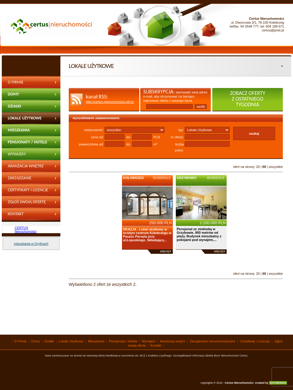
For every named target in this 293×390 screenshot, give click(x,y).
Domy (13, 94)
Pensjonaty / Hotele (27, 142)
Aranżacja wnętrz (26, 166)
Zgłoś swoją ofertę (27, 201)
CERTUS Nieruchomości (25, 229)
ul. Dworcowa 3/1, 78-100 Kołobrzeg (257, 22)
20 (258, 167)
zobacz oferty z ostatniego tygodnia (247, 99)
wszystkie (276, 167)
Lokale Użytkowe (25, 118)
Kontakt (16, 213)
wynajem (17, 154)
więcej (164, 251)
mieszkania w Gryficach (31, 243)
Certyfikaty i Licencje (28, 189)
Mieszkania (19, 130)
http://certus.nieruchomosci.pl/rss (110, 102)
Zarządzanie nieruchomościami (26, 179)
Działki (14, 106)
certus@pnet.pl (273, 30)
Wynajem (149, 341)
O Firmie (15, 82)
